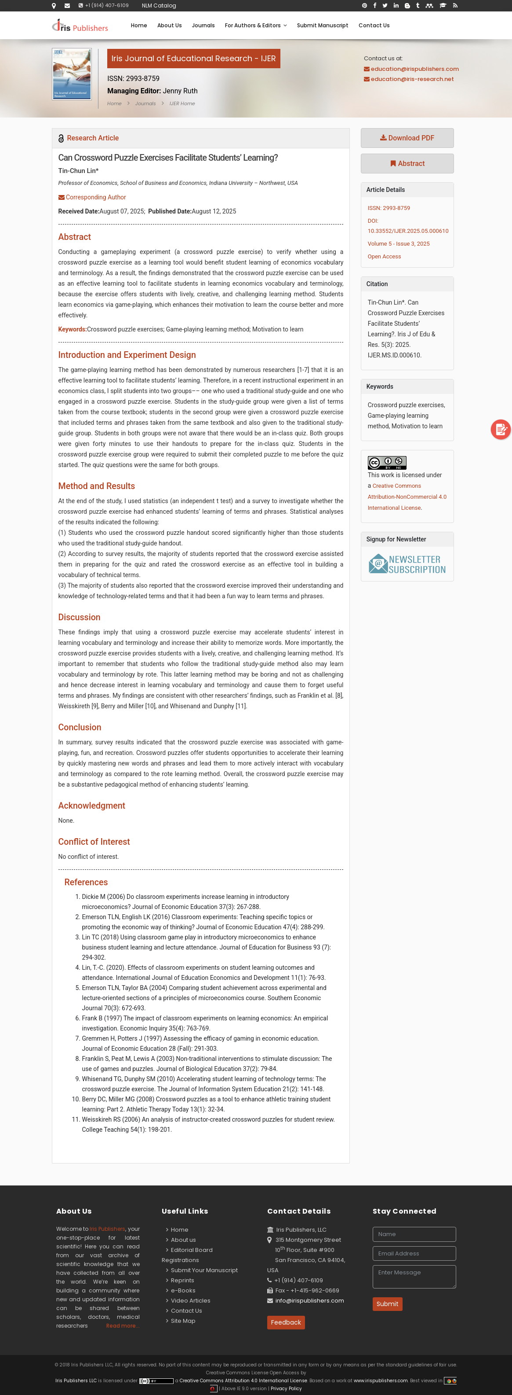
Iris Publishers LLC (76, 1380)
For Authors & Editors (256, 25)
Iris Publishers (107, 1229)
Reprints (180, 1280)
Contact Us (374, 25)
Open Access (384, 256)
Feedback (286, 1322)
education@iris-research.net (412, 79)
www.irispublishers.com (381, 1380)
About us (181, 1240)
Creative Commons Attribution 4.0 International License (243, 1380)
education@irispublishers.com (415, 69)
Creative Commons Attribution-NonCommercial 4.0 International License (407, 496)
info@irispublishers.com (310, 1300)
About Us (169, 25)
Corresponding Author (92, 197)
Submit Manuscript (323, 25)
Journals (203, 25)
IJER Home (182, 103)
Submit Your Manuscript (202, 1270)
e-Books (181, 1290)
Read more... (123, 1325)
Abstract (407, 163)
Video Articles (188, 1300)
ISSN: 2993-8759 (389, 208)
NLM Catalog (159, 5)
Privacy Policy (285, 1388)
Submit (388, 1303)
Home (139, 25)
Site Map (181, 1321)
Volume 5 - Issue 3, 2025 (399, 243)
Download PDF (407, 138)
